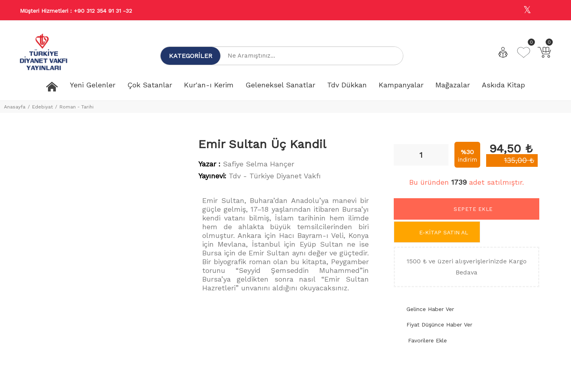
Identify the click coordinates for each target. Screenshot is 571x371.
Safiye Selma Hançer (258, 164)
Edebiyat (42, 107)
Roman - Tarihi (76, 107)
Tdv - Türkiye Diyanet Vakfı (275, 176)
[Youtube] (544, 10)
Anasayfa (14, 107)
